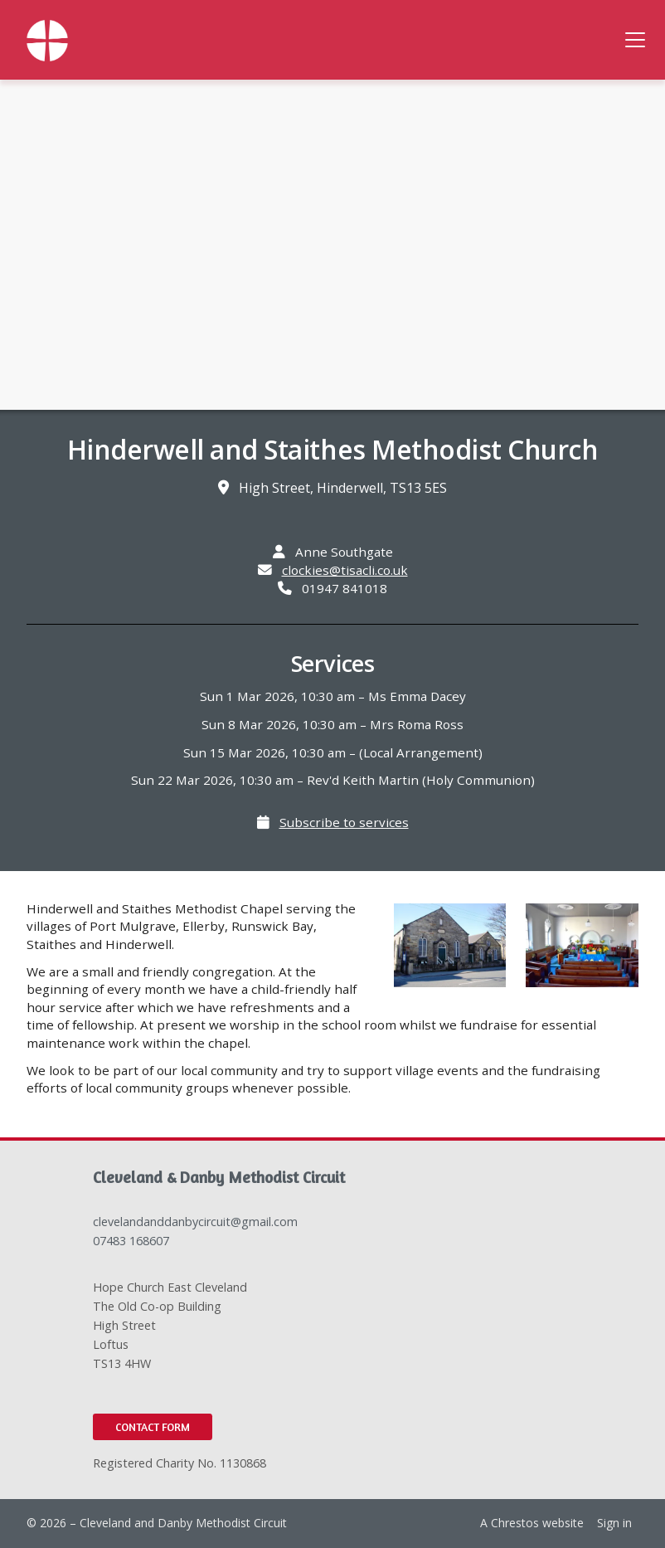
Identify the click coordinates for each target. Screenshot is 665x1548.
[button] (635, 40)
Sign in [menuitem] (614, 1523)
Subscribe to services (344, 822)
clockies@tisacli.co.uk (345, 570)
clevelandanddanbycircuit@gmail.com (195, 1221)
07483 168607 (131, 1241)
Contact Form (152, 1427)
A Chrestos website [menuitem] (532, 1523)
